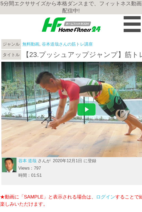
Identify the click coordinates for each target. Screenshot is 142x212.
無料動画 (30, 44)
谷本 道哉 (27, 160)
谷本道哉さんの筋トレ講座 (67, 44)
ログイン (105, 197)
